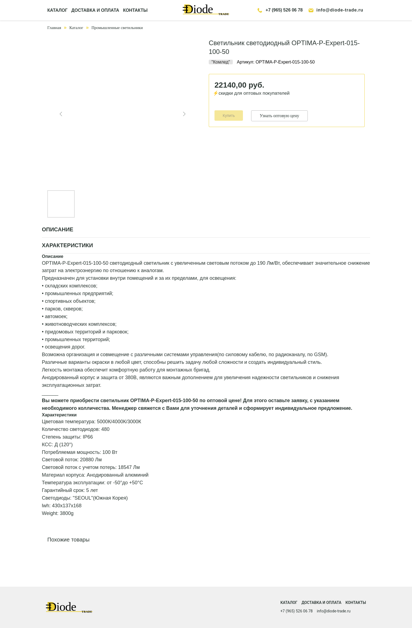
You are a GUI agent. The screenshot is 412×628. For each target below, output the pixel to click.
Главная (54, 27)
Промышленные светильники (117, 27)
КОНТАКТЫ (135, 10)
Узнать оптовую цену (279, 115)
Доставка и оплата (321, 602)
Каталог (76, 27)
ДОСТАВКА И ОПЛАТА (95, 10)
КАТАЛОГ (57, 10)
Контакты (356, 602)
